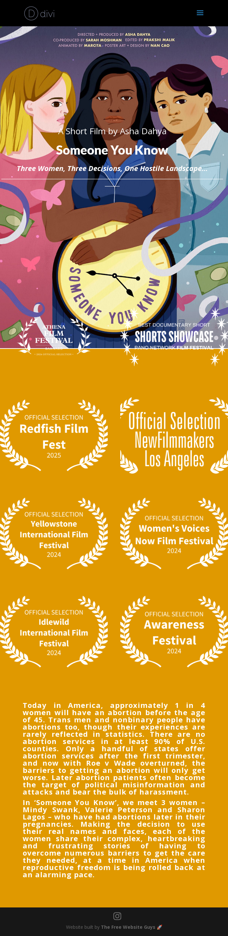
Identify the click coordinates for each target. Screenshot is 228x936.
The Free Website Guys (128, 927)
